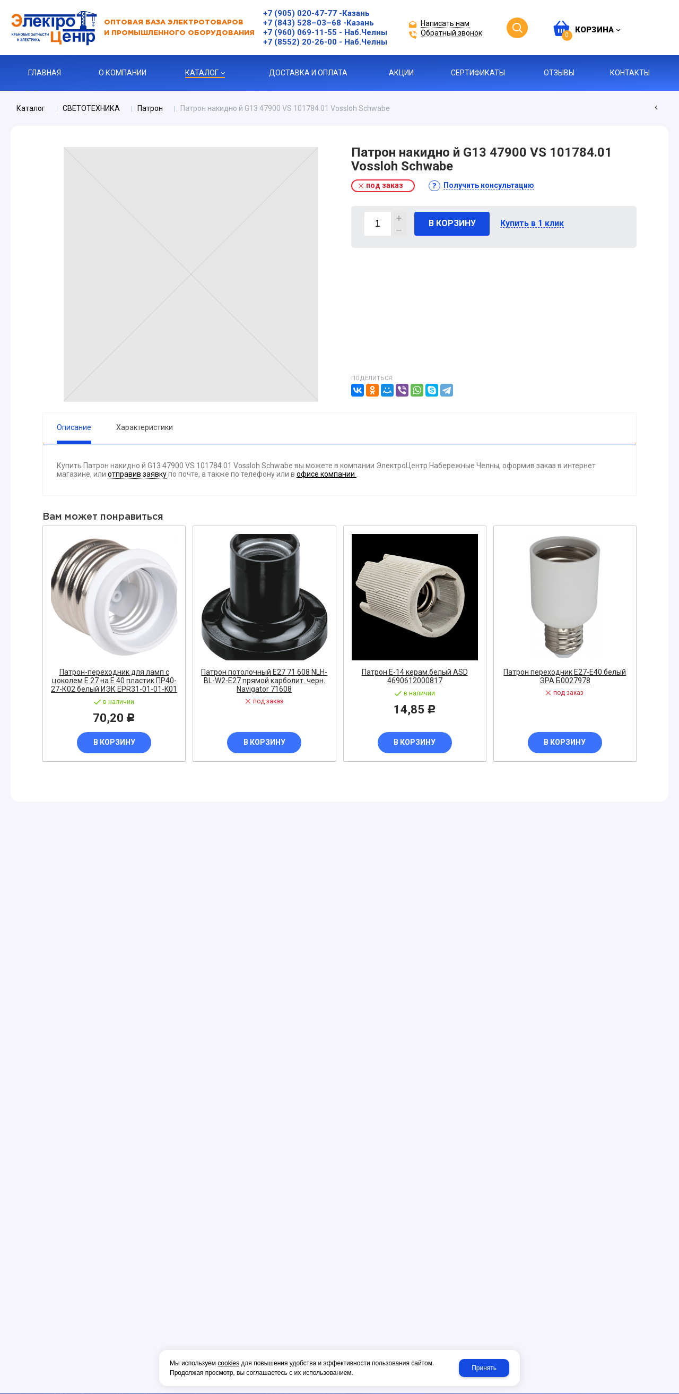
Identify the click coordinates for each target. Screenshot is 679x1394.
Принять (484, 1368)
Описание (74, 427)
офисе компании (326, 474)
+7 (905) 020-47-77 (300, 13)
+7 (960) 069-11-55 (300, 32)
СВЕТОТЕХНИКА (91, 108)
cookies (228, 1363)
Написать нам (445, 24)
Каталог (30, 108)
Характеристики (144, 427)
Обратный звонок (451, 33)
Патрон (150, 108)
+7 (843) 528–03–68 (302, 23)
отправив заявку (137, 474)
